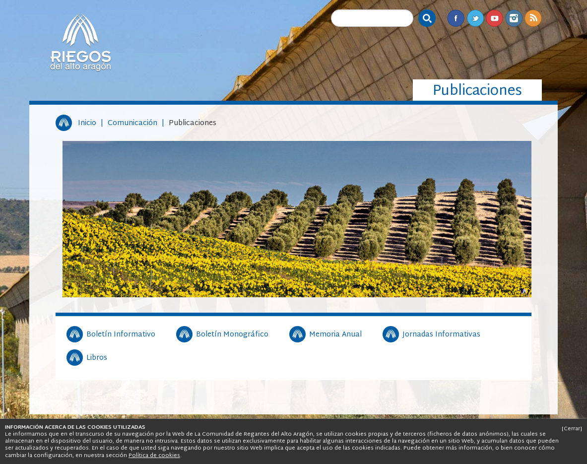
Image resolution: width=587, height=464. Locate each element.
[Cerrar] (572, 429)
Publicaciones (192, 123)
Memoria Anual (335, 335)
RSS (533, 18)
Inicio (87, 123)
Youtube (494, 18)
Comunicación (132, 123)
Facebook (455, 18)
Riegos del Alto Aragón (80, 42)
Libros (96, 358)
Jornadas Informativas (441, 335)
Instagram (513, 18)
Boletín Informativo (120, 335)
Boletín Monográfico (232, 335)
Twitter (475, 18)
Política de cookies (154, 456)
